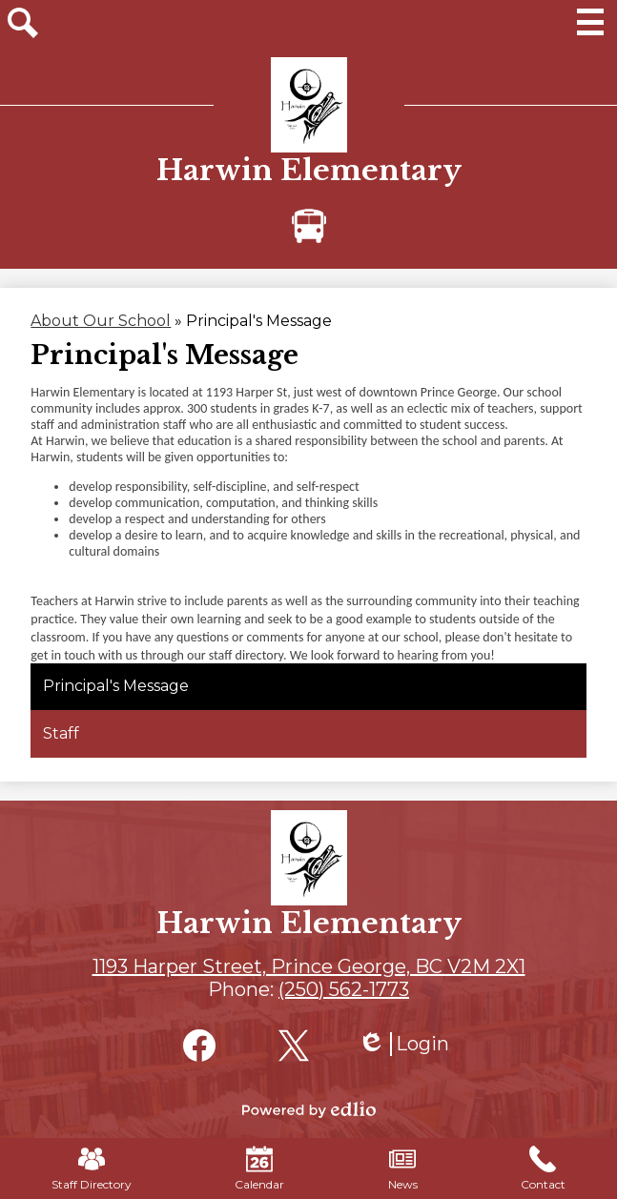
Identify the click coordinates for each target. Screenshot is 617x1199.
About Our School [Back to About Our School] (101, 321)
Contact (543, 1168)
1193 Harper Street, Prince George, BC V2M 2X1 (309, 966)
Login (403, 1044)
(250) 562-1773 (343, 989)
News (403, 1168)
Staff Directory (91, 1168)
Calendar (259, 1168)
